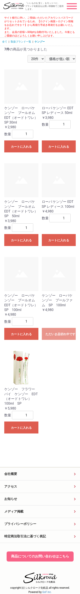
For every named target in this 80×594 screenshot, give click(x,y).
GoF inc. (47, 592)
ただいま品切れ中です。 (60, 334)
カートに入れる (21, 146)
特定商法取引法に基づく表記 (25, 536)
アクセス (10, 486)
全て (4, 41)
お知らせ (10, 499)
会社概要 (10, 474)
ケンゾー (40, 41)
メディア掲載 (13, 511)
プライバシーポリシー (20, 524)
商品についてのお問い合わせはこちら (40, 556)
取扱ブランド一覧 (21, 41)
